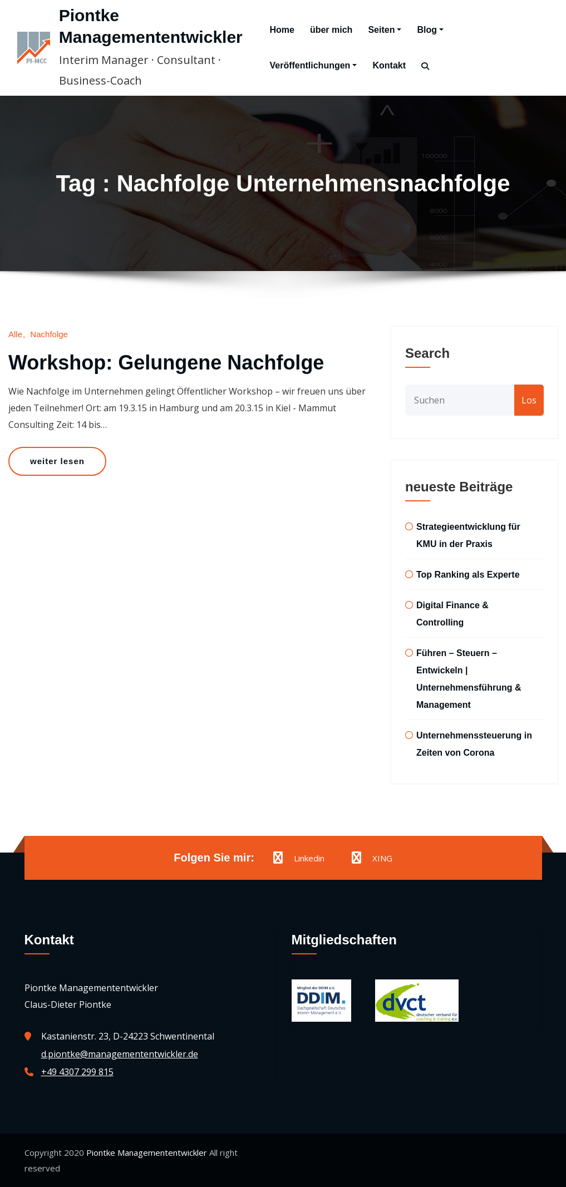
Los (529, 400)
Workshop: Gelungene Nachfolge (166, 362)
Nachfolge (49, 334)
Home (281, 30)
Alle (15, 334)
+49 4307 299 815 (77, 1072)
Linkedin (298, 857)
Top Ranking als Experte (468, 574)
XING (372, 857)
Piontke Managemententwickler (146, 1152)
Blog (430, 30)
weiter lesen (57, 461)
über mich (331, 30)
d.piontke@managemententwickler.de (119, 1054)
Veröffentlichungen (313, 65)
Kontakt (389, 65)
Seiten (384, 30)
